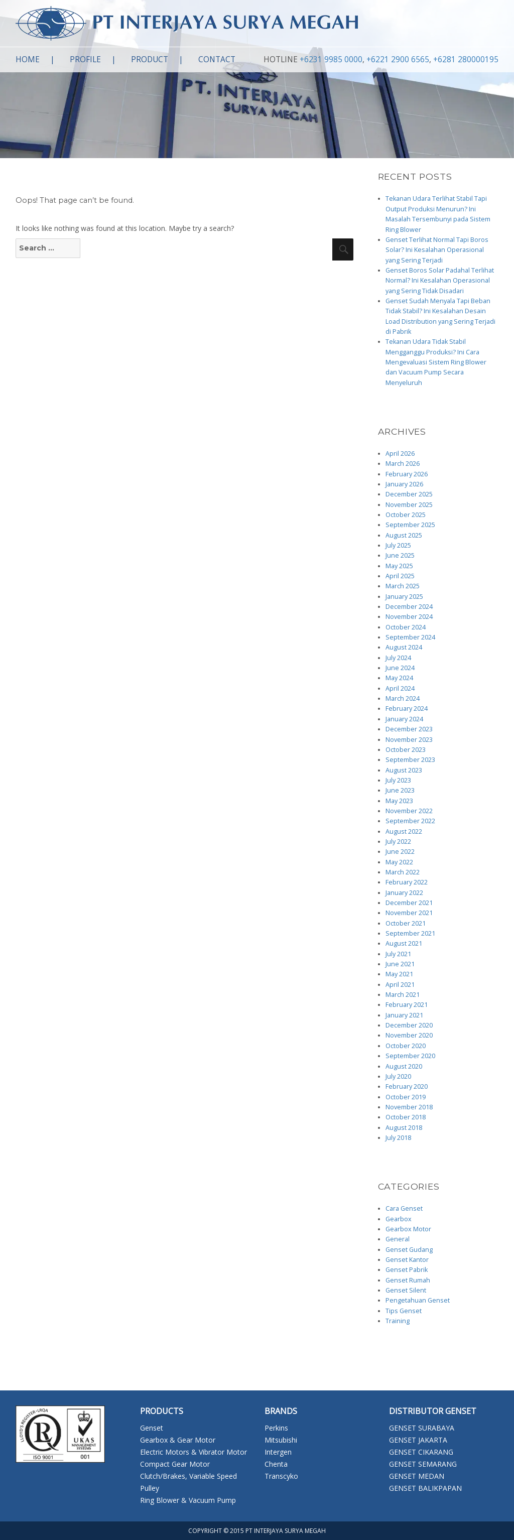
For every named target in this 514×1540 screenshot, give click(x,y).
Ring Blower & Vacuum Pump (188, 1500)
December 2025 (409, 494)
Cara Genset (404, 1208)
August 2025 (404, 535)
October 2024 (406, 627)
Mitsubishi (281, 1440)
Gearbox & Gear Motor (177, 1440)
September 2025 (410, 525)
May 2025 (399, 566)
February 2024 (407, 708)
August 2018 (404, 1127)
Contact (216, 59)
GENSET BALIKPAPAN (425, 1488)
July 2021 (398, 954)
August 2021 (404, 943)
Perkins (276, 1428)
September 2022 (410, 821)
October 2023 (406, 749)
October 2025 (406, 514)
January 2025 (404, 596)
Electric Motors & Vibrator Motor (193, 1452)
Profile (85, 59)
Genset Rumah (408, 1280)
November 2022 (409, 811)
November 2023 (409, 739)
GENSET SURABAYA (421, 1428)
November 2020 (409, 1035)
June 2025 (400, 555)
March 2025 (403, 586)
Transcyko (281, 1476)
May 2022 (399, 862)
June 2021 (400, 964)
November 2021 (409, 913)
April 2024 (400, 688)
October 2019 (406, 1097)
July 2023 (398, 780)
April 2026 (400, 453)
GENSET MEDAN (416, 1476)
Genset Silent (406, 1290)
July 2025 (398, 545)
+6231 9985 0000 (331, 59)
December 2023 (409, 729)
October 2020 (406, 1046)
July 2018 (398, 1137)
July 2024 (398, 658)
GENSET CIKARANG (421, 1452)
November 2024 (409, 616)
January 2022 (404, 892)
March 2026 (403, 463)
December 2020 (409, 1025)
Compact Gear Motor (175, 1464)
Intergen (278, 1452)
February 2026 (407, 474)
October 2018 (406, 1117)
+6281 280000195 (465, 59)
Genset (151, 1428)
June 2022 (400, 851)
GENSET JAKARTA (418, 1440)
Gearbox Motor (408, 1229)
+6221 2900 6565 (397, 59)
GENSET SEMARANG (423, 1464)
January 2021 (404, 1015)
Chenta (276, 1464)
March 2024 (403, 698)
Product (149, 59)
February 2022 (407, 882)
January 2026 (404, 484)
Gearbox (399, 1219)
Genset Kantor (407, 1259)
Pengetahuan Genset (418, 1300)
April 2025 (400, 576)
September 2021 (410, 933)
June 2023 (400, 790)
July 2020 (398, 1076)
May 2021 (399, 974)
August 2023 (404, 770)
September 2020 (410, 1056)
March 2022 (403, 872)
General (398, 1239)
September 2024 (410, 637)
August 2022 (404, 831)
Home (28, 59)
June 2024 (400, 668)
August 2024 (404, 647)
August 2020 (404, 1066)
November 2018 (409, 1107)
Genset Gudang (409, 1249)
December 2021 (409, 903)
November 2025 (409, 504)
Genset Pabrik (407, 1269)
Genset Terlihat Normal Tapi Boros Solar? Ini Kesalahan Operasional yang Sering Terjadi (437, 250)
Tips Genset (404, 1311)
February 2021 (407, 1004)
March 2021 (403, 994)
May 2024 (399, 678)
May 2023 (399, 801)
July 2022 (398, 841)
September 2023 (410, 759)
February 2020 (407, 1086)
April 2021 (400, 984)
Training (398, 1321)
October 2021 (406, 923)
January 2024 (404, 719)
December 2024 (409, 606)
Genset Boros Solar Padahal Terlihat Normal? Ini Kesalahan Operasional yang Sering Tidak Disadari (440, 280)
